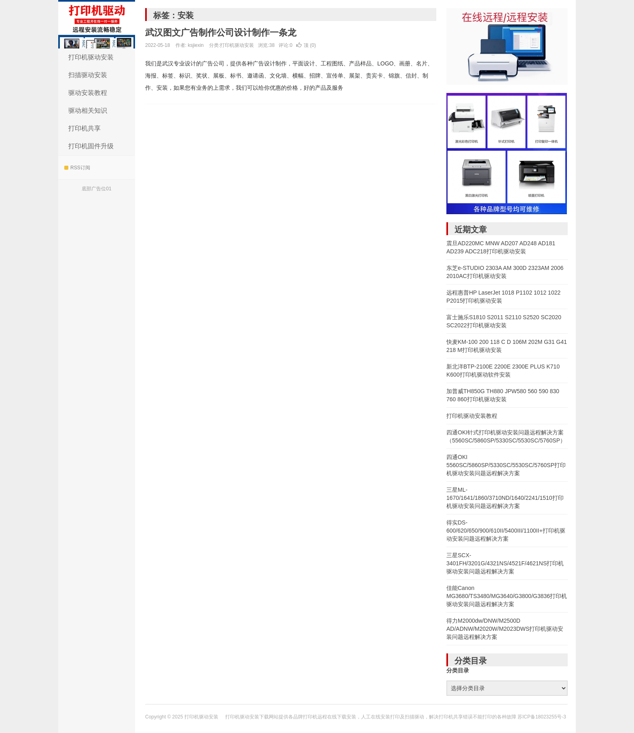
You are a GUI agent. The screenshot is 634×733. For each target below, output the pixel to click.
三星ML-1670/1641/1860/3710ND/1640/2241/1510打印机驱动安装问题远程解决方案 (505, 498)
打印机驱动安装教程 (471, 416)
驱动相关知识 (87, 110)
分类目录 (457, 670)
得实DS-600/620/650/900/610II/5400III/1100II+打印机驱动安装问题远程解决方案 (505, 530)
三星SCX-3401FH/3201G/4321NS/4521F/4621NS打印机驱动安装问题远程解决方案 (505, 563)
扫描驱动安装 (87, 75)
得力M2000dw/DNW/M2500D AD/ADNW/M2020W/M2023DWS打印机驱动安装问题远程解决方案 (504, 628)
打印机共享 (84, 128)
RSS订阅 (77, 168)
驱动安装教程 (87, 92)
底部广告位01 (96, 189)
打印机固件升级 (91, 146)
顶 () (306, 45)
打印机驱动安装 (96, 24)
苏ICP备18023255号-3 (542, 717)
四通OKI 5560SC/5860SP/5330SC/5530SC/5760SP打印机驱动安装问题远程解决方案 (506, 465)
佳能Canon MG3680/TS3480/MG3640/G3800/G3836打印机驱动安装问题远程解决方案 (506, 596)
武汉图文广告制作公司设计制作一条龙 (220, 32)
